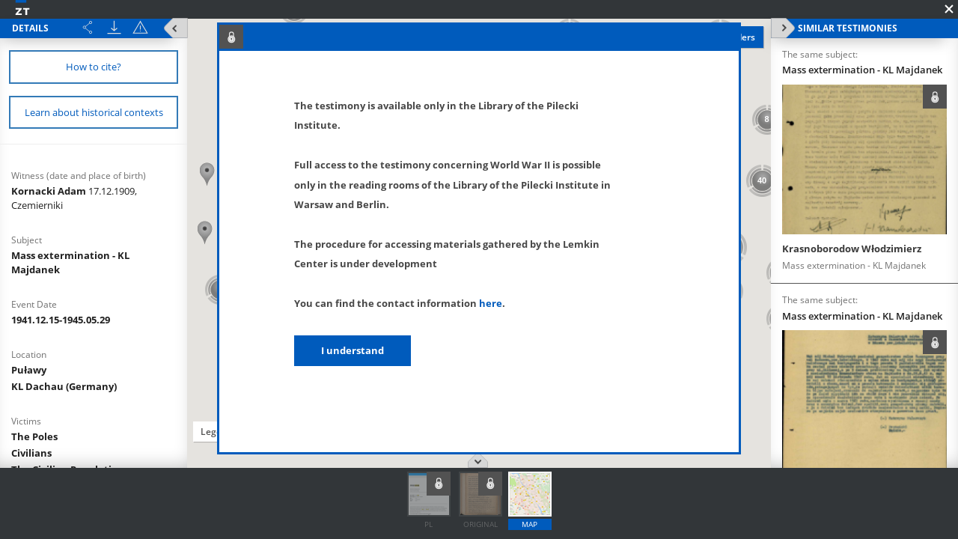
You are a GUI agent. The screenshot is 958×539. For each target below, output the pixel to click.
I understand (352, 350)
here (490, 303)
